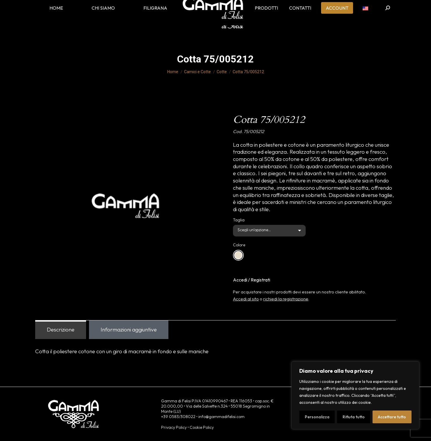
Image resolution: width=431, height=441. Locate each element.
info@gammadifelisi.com (221, 416)
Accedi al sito (246, 299)
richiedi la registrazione (285, 299)
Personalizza (317, 417)
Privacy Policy (174, 427)
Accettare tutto (392, 417)
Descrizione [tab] (60, 329)
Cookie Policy (202, 427)
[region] (355, 395)
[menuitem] (365, 17)
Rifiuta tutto (354, 417)
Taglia (239, 220)
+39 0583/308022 (178, 416)
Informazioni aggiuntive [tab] (129, 329)
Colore (239, 245)
